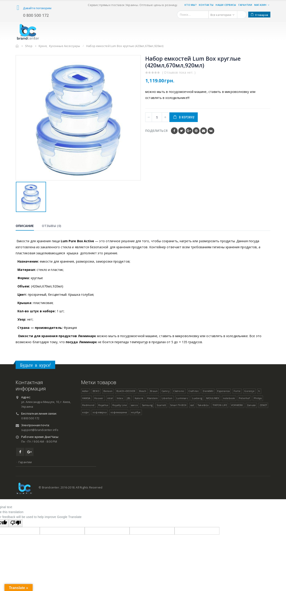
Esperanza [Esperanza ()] (223, 391)
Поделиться (156, 130)
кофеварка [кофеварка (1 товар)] (100, 412)
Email (203, 130)
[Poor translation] (16, 523)
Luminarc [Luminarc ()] (182, 398)
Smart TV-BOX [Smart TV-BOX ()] (178, 405)
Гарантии (245, 4)
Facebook (174, 130)
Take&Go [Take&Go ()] (203, 405)
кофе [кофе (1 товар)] (85, 412)
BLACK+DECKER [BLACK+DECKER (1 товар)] (125, 391)
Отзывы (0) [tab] (51, 226)
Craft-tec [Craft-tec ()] (193, 391)
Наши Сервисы (226, 4)
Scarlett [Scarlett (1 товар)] (161, 405)
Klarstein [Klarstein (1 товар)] (152, 398)
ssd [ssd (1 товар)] (192, 405)
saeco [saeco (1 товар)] (134, 405)
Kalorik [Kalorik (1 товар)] (139, 398)
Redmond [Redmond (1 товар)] (88, 405)
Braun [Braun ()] (154, 391)
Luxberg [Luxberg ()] (197, 398)
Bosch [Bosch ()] (142, 391)
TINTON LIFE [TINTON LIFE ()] (220, 405)
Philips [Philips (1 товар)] (258, 398)
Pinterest (196, 130)
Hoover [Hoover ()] (98, 398)
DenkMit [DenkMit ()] (208, 391)
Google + (189, 130)
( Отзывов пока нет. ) (179, 72)
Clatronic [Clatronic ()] (178, 391)
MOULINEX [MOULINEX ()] (212, 398)
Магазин (260, 4)
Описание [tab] (25, 226)
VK (211, 130)
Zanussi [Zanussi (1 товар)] (251, 405)
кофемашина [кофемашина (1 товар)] (119, 412)
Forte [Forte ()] (237, 391)
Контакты (206, 4)
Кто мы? (191, 4)
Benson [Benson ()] (107, 391)
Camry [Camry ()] (165, 391)
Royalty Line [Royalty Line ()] (119, 405)
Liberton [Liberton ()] (167, 398)
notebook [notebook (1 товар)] (229, 398)
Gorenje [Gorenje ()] (249, 391)
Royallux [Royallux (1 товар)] (103, 405)
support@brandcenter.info (39, 430)
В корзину (186, 117)
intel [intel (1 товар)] (110, 398)
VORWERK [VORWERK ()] (237, 405)
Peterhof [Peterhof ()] (244, 398)
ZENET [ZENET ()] (263, 405)
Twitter (181, 130)
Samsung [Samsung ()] (147, 405)
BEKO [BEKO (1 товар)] (96, 391)
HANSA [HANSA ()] (86, 398)
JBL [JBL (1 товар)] (129, 398)
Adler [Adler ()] (85, 391)
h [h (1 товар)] (259, 391)
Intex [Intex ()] (120, 398)
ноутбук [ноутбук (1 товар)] (136, 412)
